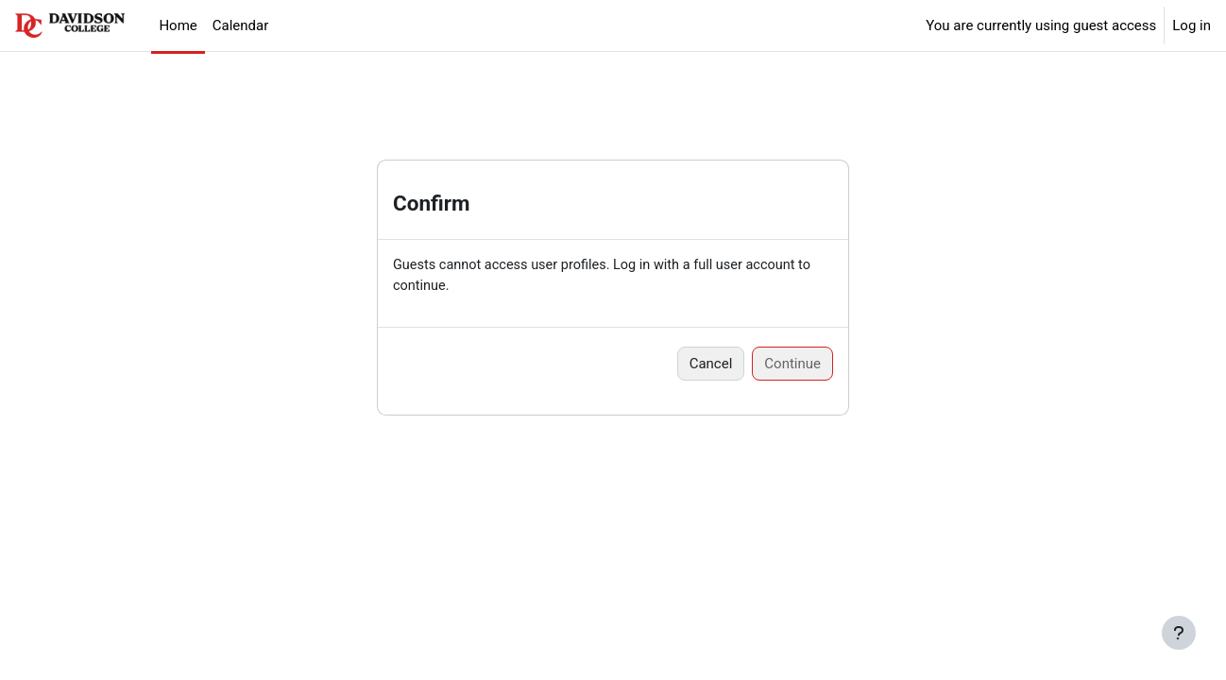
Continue (792, 364)
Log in (1191, 25)
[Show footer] (1179, 633)
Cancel (711, 364)
